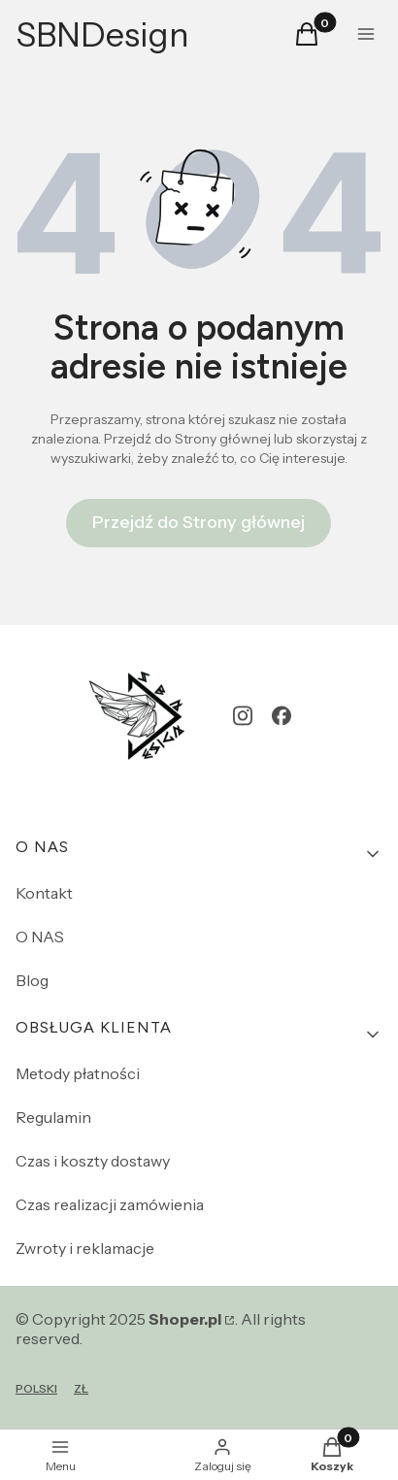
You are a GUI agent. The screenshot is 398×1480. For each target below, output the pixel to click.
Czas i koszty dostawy (93, 1160)
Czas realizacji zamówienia (110, 1204)
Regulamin (53, 1117)
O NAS (40, 936)
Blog (32, 980)
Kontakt (44, 893)
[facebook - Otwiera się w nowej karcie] (281, 716)
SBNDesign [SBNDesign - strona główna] (102, 35)
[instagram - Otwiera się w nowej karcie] (242, 716)
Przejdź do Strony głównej (198, 522)
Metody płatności (78, 1073)
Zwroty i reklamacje (85, 1248)
